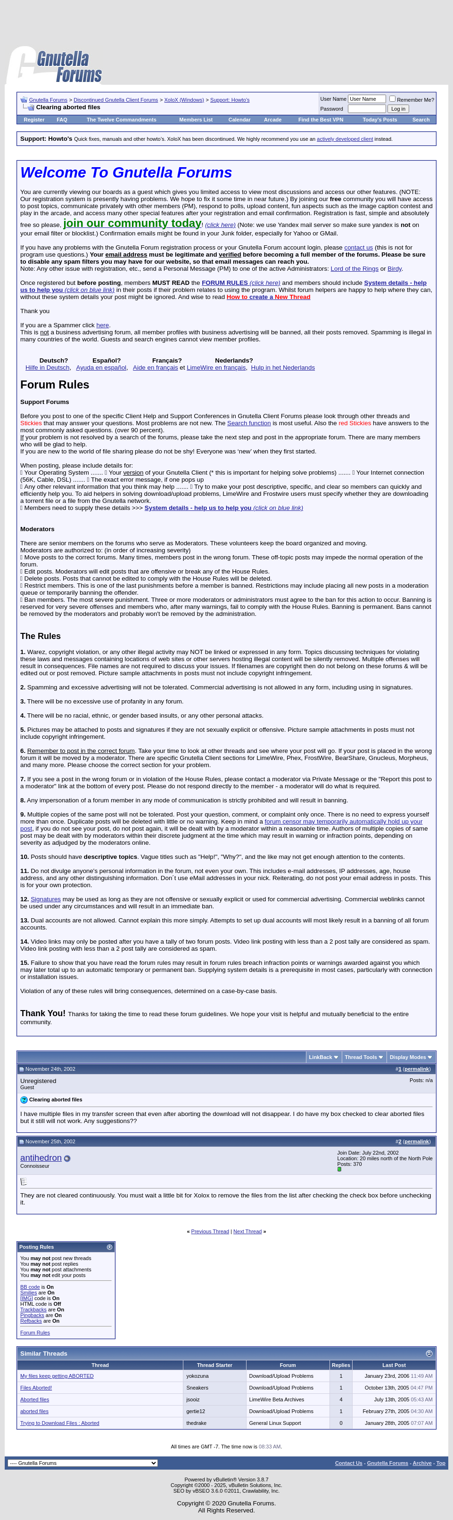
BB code (30, 1287)
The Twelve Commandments (121, 119)
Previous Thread (210, 1231)
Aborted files (34, 1399)
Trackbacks (33, 1309)
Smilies (28, 1292)
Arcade (272, 119)
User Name (334, 99)
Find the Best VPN (320, 119)
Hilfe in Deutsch (47, 367)
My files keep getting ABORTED (57, 1376)
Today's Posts (379, 119)
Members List (196, 119)
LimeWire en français (216, 367)
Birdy (394, 268)
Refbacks (31, 1321)
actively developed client (345, 139)
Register (34, 119)
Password (332, 109)
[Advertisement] (226, 23)
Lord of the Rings (355, 268)
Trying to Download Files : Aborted (59, 1423)
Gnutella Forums (48, 100)
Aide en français (155, 367)
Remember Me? (411, 100)
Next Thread (247, 1231)
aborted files (34, 1411)
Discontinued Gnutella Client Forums (116, 100)
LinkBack (320, 1057)
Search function (249, 423)
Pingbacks (32, 1315)
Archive (422, 1463)
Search (421, 119)
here (102, 325)
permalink (416, 1069)
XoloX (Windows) (184, 100)
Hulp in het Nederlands (283, 367)
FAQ (62, 119)
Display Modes (408, 1057)
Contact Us (348, 1463)
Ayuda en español (101, 367)
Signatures (46, 899)
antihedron (41, 1158)
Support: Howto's (229, 100)
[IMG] (26, 1298)
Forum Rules (35, 1332)
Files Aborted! (36, 1388)
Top (441, 1463)
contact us (358, 247)
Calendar (240, 119)
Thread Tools (361, 1057)
